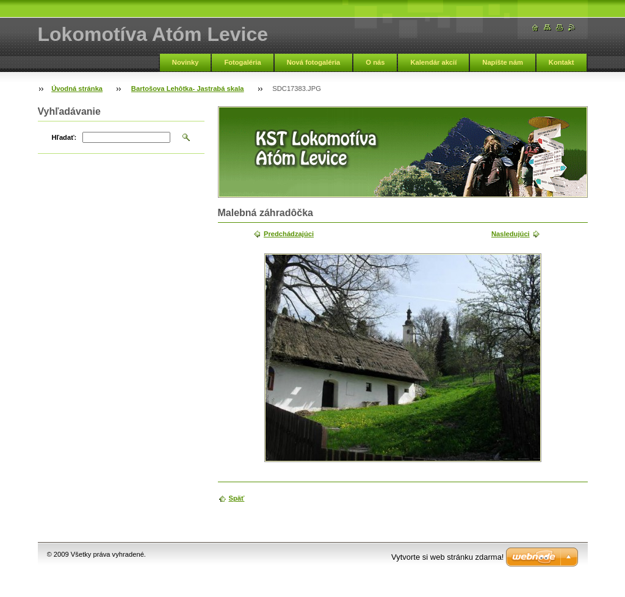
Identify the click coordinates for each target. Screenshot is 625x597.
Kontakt (561, 62)
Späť (237, 498)
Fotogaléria (242, 62)
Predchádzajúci (289, 233)
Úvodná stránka (77, 88)
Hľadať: (64, 137)
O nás (375, 62)
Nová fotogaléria (314, 62)
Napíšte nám (502, 62)
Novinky (185, 62)
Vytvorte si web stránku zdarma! (447, 557)
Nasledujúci (510, 233)
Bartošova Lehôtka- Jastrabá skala (187, 88)
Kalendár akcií (433, 62)
